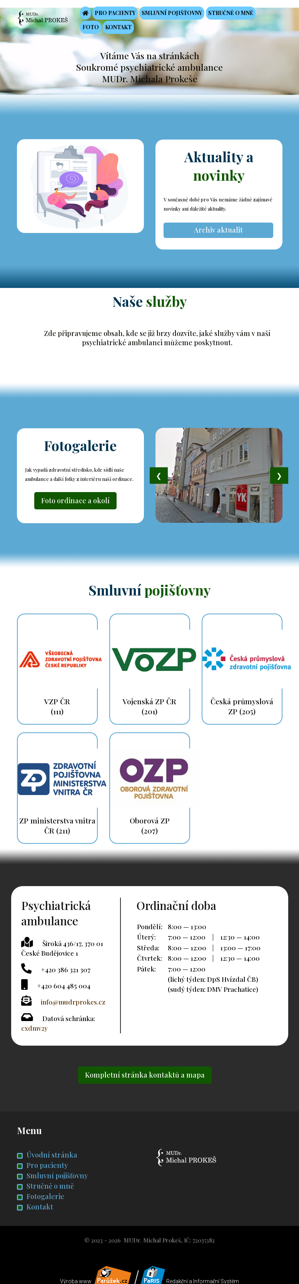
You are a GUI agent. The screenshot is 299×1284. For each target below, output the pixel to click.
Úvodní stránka (47, 1148)
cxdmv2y (34, 1022)
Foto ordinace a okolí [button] (75, 496)
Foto (97, 28)
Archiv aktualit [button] (218, 227)
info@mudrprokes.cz (73, 995)
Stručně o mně (236, 14)
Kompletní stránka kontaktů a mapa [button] (145, 1068)
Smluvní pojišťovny (178, 14)
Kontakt (124, 28)
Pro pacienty (121, 14)
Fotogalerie (40, 1189)
